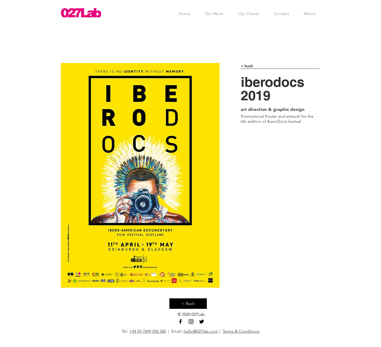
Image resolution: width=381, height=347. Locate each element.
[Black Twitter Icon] (201, 321)
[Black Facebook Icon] (180, 321)
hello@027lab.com (201, 331)
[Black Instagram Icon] (191, 321)
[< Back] (188, 303)
